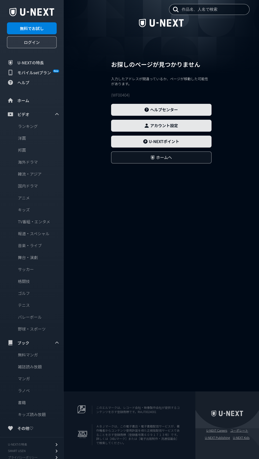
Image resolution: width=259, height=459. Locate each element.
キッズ (24, 210)
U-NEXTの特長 (25, 62)
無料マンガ (28, 355)
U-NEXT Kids (241, 438)
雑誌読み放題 (30, 367)
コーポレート (239, 430)
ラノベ (24, 390)
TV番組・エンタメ (34, 222)
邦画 (22, 150)
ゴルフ (24, 293)
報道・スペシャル (33, 233)
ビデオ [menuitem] (33, 114)
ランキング (28, 126)
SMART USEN (33, 451)
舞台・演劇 (28, 257)
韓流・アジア (30, 174)
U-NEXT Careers (216, 430)
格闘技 (24, 281)
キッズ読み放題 (32, 414)
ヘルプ (18, 82)
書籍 (22, 402)
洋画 (22, 138)
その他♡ (20, 428)
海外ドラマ (28, 162)
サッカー (26, 269)
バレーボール (30, 317)
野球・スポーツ (32, 329)
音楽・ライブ (30, 245)
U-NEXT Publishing (217, 438)
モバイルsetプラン (33, 72)
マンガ (24, 379)
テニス (24, 305)
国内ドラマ (28, 186)
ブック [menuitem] (33, 342)
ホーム (18, 100)
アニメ (24, 198)
